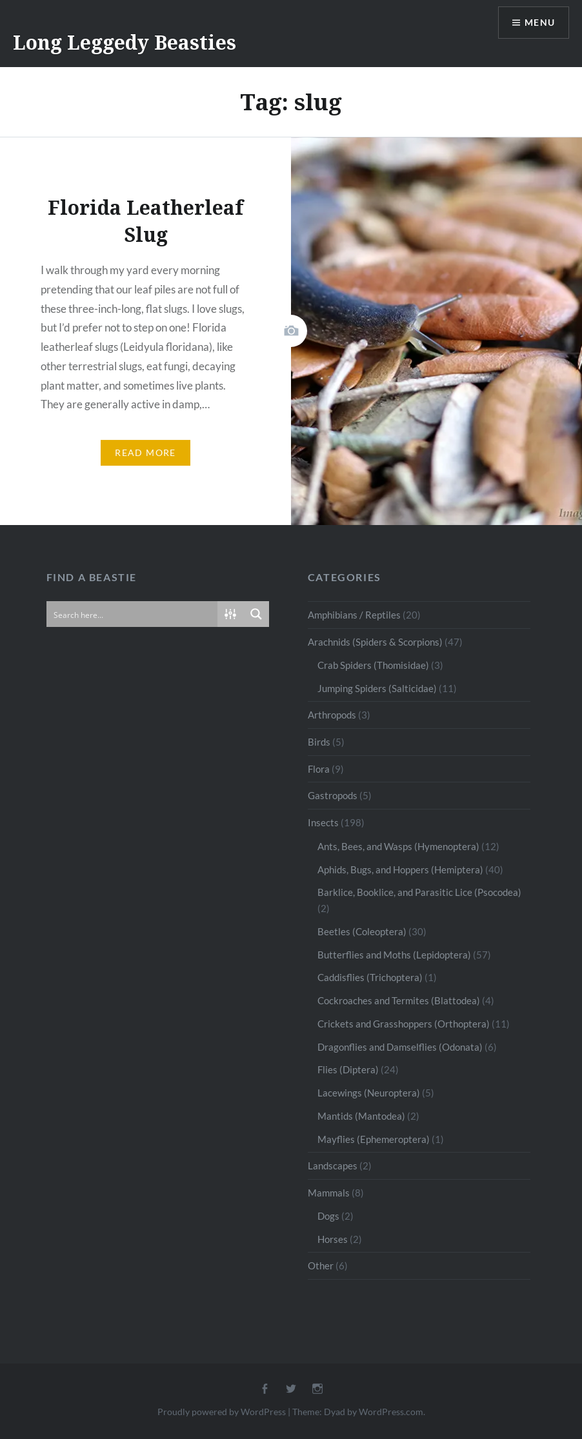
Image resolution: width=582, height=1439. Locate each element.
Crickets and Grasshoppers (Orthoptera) (403, 1023)
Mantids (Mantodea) (361, 1116)
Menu (539, 22)
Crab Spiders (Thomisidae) (373, 665)
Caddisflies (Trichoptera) (370, 977)
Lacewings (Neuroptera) (368, 1092)
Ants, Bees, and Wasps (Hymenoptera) (398, 846)
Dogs (328, 1216)
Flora (319, 769)
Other (321, 1265)
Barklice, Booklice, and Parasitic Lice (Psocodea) (419, 892)
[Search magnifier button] (256, 614)
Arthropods (332, 714)
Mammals (329, 1192)
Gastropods (332, 795)
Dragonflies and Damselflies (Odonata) (400, 1047)
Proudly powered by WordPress (221, 1411)
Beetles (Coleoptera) (361, 931)
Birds (319, 742)
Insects (323, 822)
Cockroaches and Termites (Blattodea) (398, 1000)
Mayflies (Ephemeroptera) (373, 1139)
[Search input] (133, 614)
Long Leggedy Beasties (124, 42)
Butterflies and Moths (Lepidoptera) (394, 954)
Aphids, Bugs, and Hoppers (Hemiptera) (400, 869)
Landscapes (332, 1165)
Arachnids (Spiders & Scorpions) (375, 642)
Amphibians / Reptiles (354, 614)
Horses (332, 1239)
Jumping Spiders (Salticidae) (377, 688)
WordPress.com (391, 1411)
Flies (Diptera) (348, 1069)
